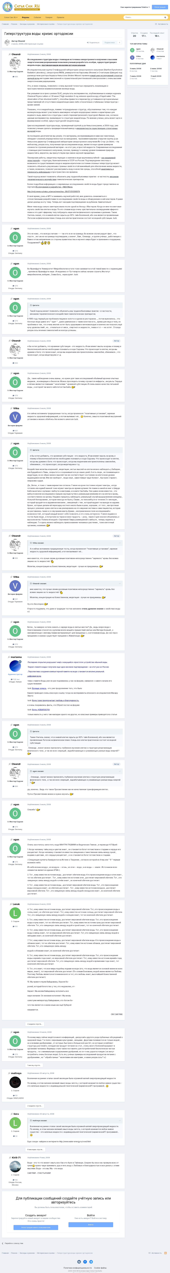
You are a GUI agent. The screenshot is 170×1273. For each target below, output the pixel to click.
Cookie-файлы (100, 1268)
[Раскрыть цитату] (31, 305)
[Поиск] (137, 17)
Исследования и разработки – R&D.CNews (54, 187)
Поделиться (93, 42)
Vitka (138, 56)
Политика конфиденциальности (78, 1268)
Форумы (25, 18)
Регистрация (160, 7)
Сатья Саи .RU (10, 17)
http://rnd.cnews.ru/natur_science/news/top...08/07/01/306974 (53, 191)
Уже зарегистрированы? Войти (135, 7)
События (37, 17)
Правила (60, 17)
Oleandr (160, 49)
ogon (138, 49)
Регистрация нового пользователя (35, 1227)
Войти (90, 1225)
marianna (161, 56)
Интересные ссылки (34, 44)
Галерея (49, 17)
